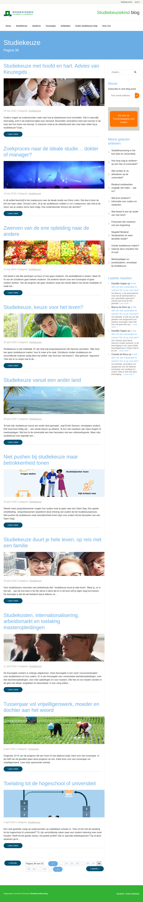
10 (66, 863)
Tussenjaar (51, 26)
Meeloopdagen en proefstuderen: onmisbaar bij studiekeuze (124, 262)
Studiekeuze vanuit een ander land (42, 380)
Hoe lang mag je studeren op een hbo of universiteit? (124, 162)
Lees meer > (124, 303)
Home (8, 26)
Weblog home (126, 2)
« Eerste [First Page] (13, 863)
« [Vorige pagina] (53, 863)
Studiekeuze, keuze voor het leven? (43, 307)
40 (34, 869)
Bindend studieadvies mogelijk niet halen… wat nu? (123, 187)
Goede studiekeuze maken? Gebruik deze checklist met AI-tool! (125, 249)
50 (44, 869)
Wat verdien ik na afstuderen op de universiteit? (120, 174)
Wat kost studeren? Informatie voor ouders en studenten (124, 201)
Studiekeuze (22, 26)
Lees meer (13, 134)
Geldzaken (66, 26)
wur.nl (137, 2)
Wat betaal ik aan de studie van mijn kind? (124, 213)
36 (88, 863)
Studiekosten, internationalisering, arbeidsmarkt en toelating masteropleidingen (41, 621)
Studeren (36, 26)
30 (77, 863)
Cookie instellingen (132, 894)
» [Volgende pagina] (57, 869)
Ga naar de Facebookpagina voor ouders (123, 118)
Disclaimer (120, 894)
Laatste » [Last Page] (95, 868)
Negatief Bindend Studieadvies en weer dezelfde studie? (122, 235)
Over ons (106, 26)
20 (72, 863)
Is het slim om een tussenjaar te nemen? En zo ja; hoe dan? (125, 286)
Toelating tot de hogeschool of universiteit (50, 783)
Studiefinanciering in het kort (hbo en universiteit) (123, 152)
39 (28, 869)
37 (93, 863)
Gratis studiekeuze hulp (86, 26)
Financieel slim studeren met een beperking (123, 223)
